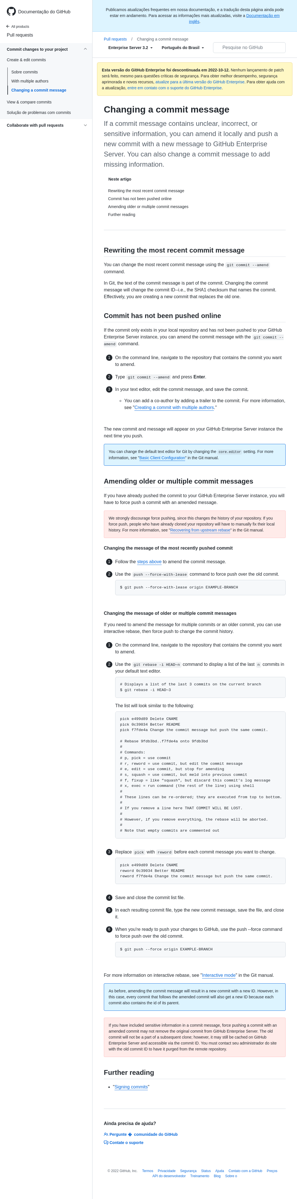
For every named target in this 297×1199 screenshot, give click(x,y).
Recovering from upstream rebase (200, 530)
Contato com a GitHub (245, 1171)
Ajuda (219, 1171)
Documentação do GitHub (44, 11)
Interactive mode (218, 975)
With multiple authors (30, 81)
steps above (149, 561)
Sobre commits (24, 72)
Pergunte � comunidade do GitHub (141, 1134)
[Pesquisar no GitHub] (249, 47)
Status (206, 1171)
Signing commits (131, 1086)
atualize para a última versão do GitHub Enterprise (200, 82)
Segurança (188, 1171)
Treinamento (199, 1176)
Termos (147, 1171)
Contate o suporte (124, 1142)
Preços (272, 1171)
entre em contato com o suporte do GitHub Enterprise (174, 88)
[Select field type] (130, 47)
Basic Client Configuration (162, 458)
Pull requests (20, 35)
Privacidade (167, 1171)
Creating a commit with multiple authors (174, 407)
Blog (217, 1176)
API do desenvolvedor (169, 1176)
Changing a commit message (38, 90)
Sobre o (231, 1176)
